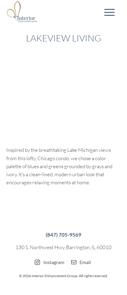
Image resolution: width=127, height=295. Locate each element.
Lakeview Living (63, 37)
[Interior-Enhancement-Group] (52, 12)
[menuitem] (106, 12)
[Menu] (106, 12)
